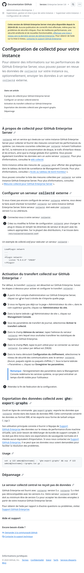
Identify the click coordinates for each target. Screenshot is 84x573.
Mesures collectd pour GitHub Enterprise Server (28, 183)
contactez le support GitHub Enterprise (44, 38)
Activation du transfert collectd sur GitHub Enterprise (36, 276)
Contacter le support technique (17, 536)
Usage (8, 453)
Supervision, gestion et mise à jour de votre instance (30, 13)
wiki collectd (37, 159)
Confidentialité (37, 560)
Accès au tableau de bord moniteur (48, 171)
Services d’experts (68, 560)
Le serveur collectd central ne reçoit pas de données (38, 485)
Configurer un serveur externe (37, 193)
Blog (4, 563)
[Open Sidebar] (3, 13)
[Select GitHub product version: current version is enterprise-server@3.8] (54, 4)
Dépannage (13, 474)
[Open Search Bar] (73, 4)
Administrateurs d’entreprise (19, 10)
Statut (48, 560)
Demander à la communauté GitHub (19, 532)
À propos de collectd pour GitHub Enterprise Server (37, 130)
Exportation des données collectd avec (37, 400)
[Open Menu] (79, 4)
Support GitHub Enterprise (15, 509)
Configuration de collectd (18, 16)
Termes (25, 560)
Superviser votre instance (67, 13)
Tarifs (56, 560)
